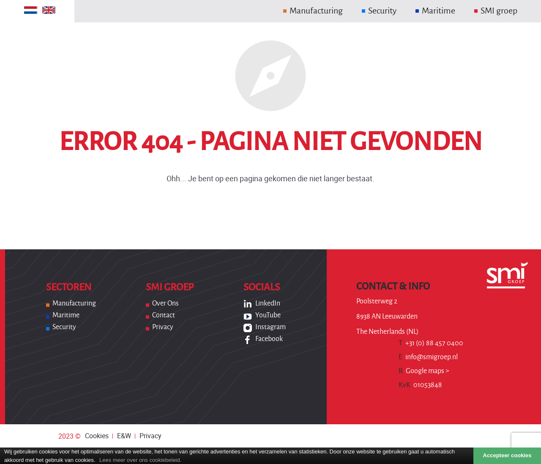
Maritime (65, 315)
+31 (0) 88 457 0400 (431, 343)
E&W (124, 435)
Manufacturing (74, 303)
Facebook (269, 339)
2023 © (69, 436)
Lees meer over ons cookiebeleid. (140, 460)
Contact (163, 315)
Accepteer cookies (507, 455)
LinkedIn (267, 303)
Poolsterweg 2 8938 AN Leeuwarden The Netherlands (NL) (387, 317)
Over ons (165, 303)
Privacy (162, 327)
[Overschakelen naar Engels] (48, 10)
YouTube (268, 315)
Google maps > (424, 371)
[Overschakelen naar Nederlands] (30, 10)
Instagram (270, 327)
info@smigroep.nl (428, 357)
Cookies (97, 435)
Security (64, 327)
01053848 (420, 385)
